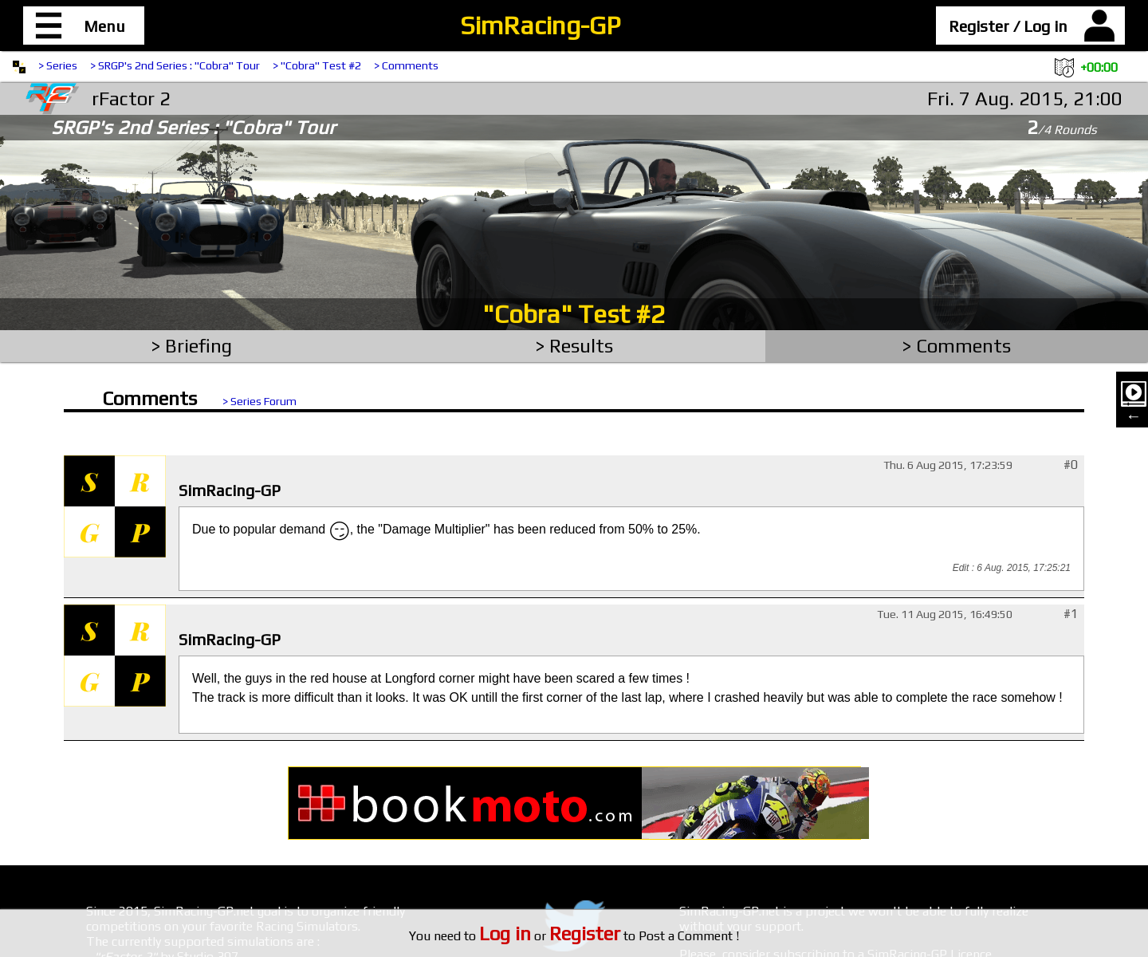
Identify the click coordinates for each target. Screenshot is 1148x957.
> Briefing (191, 345)
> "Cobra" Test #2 (317, 65)
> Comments (406, 65)
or (549, 935)
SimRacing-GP (540, 25)
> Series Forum (259, 401)
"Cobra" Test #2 (574, 314)
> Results (574, 345)
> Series (57, 65)
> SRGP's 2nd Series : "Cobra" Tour (175, 65)
